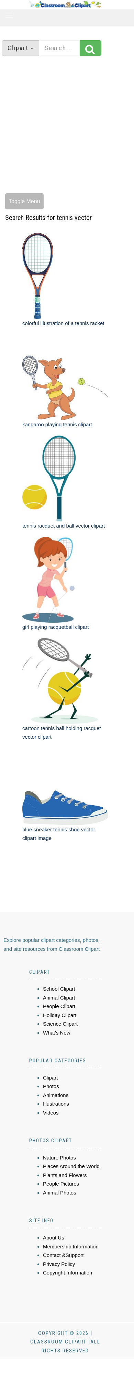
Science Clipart (60, 1024)
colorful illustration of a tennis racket (63, 323)
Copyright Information (67, 1273)
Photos (51, 1086)
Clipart (50, 1078)
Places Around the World (71, 1166)
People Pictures (61, 1184)
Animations (55, 1095)
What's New (56, 1033)
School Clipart (59, 989)
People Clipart (59, 1006)
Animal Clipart (59, 998)
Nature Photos (59, 1158)
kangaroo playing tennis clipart (57, 424)
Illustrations (56, 1104)
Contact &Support (63, 1255)
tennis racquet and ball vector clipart (63, 526)
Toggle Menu (24, 201)
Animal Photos (59, 1193)
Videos (51, 1113)
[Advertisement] (64, 125)
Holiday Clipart (60, 1015)
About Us (53, 1237)
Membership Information (71, 1246)
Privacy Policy (59, 1264)
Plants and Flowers (65, 1175)
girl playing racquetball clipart (55, 627)
